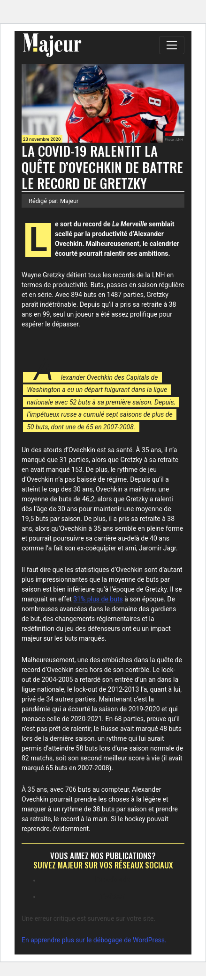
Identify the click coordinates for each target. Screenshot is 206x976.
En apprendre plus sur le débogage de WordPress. (94, 940)
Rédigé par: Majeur (53, 200)
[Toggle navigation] (171, 45)
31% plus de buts (97, 599)
